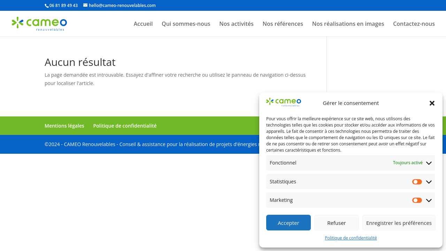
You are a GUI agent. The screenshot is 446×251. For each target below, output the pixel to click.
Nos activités (236, 24)
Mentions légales (64, 125)
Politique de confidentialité (351, 238)
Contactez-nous (414, 24)
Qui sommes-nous (186, 24)
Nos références (283, 24)
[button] (432, 103)
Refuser (336, 222)
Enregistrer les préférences (399, 222)
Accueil (143, 24)
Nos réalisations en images (348, 24)
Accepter (288, 222)
